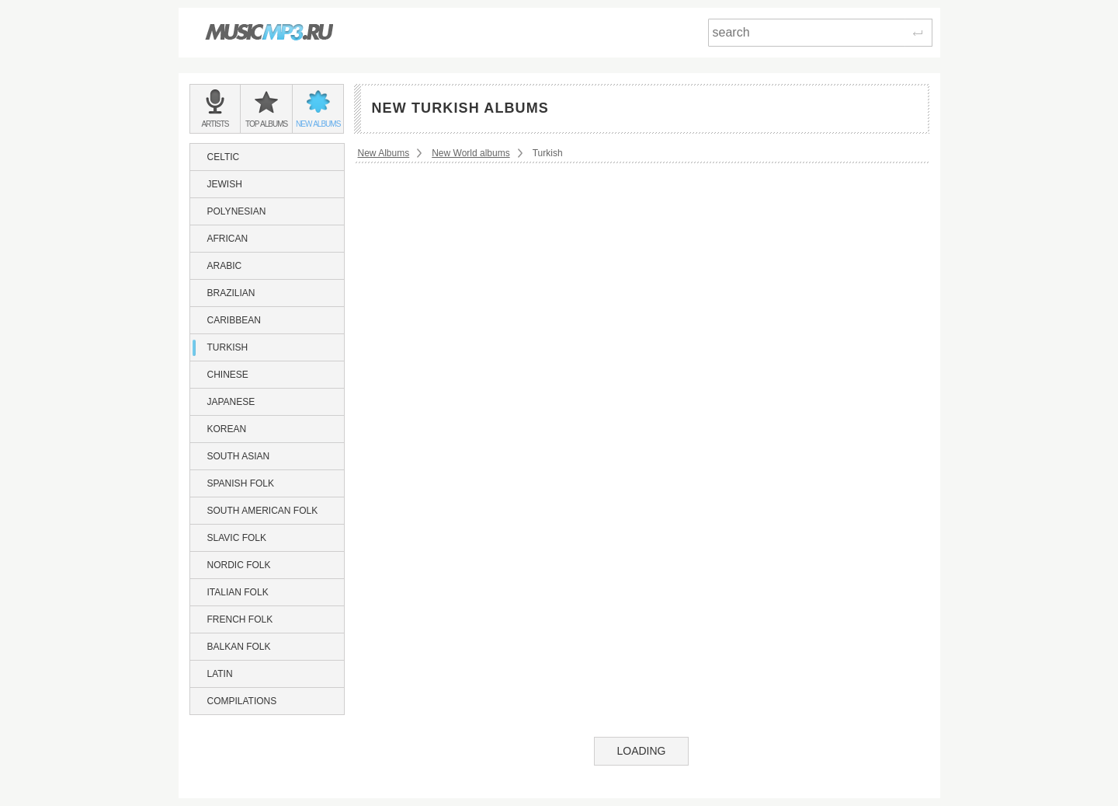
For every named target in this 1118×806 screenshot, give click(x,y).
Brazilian (231, 293)
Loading (640, 751)
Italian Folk (238, 592)
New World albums (470, 153)
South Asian (238, 456)
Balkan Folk (239, 646)
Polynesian (236, 211)
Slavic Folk (236, 537)
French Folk (240, 619)
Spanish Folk (240, 483)
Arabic (224, 265)
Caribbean (234, 320)
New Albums (384, 153)
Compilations (242, 701)
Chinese (227, 374)
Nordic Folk (239, 565)
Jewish (224, 184)
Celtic (223, 157)
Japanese (231, 401)
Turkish (227, 347)
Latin (220, 673)
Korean (227, 429)
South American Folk (262, 510)
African (227, 238)
